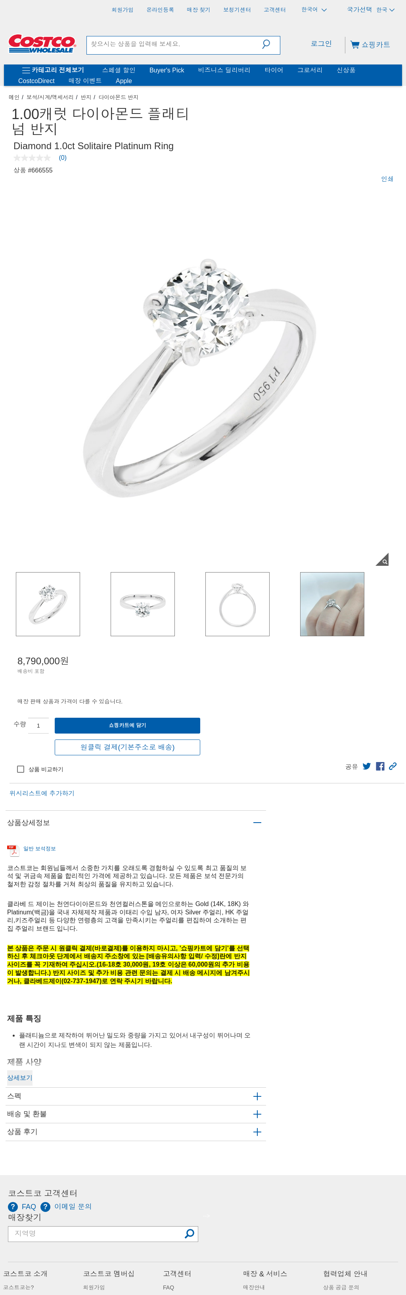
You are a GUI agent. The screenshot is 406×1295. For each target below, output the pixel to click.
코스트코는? (18, 1287)
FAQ (168, 1287)
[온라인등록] (160, 10)
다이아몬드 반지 (118, 97)
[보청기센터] (237, 10)
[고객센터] (275, 10)
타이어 (273, 70)
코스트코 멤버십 (109, 1274)
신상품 (346, 70)
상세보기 (20, 1077)
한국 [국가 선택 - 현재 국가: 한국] (385, 10)
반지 (86, 97)
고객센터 (177, 1274)
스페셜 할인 (118, 70)
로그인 (321, 44)
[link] (367, 766)
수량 (19, 724)
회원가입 (94, 1287)
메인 (14, 97)
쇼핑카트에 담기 (127, 725)
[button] (271, 44)
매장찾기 (25, 1218)
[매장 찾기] (199, 10)
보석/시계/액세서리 (50, 97)
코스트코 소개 (25, 1274)
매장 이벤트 (85, 81)
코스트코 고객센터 (43, 1193)
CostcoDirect (36, 81)
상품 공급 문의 (341, 1287)
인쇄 (387, 179)
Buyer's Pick (166, 70)
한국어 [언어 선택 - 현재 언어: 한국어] (314, 9)
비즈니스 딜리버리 (224, 70)
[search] (174, 44)
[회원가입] (122, 10)
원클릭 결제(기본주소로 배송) (127, 747)
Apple (124, 81)
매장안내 (254, 1287)
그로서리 (310, 70)
